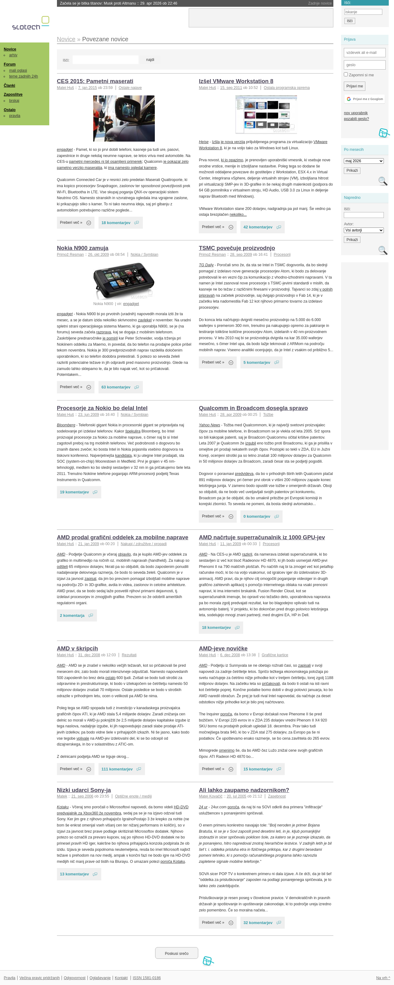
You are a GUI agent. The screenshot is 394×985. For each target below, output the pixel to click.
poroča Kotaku (173, 861)
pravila (14, 116)
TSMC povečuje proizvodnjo (237, 248)
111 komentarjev (117, 769)
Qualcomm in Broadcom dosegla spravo (253, 408)
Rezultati (129, 655)
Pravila (9, 978)
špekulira (132, 431)
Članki (9, 85)
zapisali (304, 665)
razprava (103, 332)
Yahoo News (209, 425)
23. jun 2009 (88, 414)
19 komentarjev (74, 492)
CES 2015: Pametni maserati (95, 81)
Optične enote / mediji (133, 796)
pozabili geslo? (356, 119)
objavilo (124, 554)
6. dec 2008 (230, 655)
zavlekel (144, 320)
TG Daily (206, 265)
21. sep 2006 (82, 796)
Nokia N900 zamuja (82, 248)
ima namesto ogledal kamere (132, 168)
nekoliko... (238, 214)
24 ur (203, 807)
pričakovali (271, 683)
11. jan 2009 (230, 544)
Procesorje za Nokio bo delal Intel (102, 408)
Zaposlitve (13, 94)
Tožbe (268, 414)
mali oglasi (18, 70)
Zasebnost (277, 796)
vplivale (82, 738)
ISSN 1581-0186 (147, 978)
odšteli (62, 567)
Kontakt (121, 978)
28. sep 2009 (241, 254)
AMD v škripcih (77, 648)
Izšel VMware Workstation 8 (236, 81)
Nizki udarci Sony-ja (84, 790)
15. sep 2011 (231, 88)
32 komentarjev (257, 922)
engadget (65, 149)
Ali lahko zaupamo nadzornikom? (244, 790)
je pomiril (110, 338)
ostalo (110, 678)
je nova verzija (233, 142)
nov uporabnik (356, 113)
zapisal (90, 579)
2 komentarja (72, 615)
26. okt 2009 (98, 254)
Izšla (216, 142)
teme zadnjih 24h (23, 76)
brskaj (14, 100)
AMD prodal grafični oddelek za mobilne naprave (122, 537)
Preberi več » (71, 222)
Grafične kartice (275, 655)
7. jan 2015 (87, 88)
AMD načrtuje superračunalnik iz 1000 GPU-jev (262, 537)
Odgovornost (75, 978)
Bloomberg (66, 425)
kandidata (123, 455)
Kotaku (63, 807)
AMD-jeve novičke (223, 648)
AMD (61, 554)
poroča (226, 714)
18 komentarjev (116, 222)
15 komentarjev (257, 769)
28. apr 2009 (230, 414)
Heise (203, 142)
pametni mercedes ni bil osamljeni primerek (105, 161)
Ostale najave (130, 88)
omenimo (227, 750)
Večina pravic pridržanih (39, 978)
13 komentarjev (74, 874)
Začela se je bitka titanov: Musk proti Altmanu (118, 3)
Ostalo (9, 110)
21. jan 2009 (88, 544)
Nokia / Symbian (144, 254)
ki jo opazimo (232, 160)
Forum (9, 64)
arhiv (13, 55)
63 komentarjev (116, 387)
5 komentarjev (256, 362)
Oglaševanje (100, 978)
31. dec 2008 (89, 655)
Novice (10, 49)
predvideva (244, 474)
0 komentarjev (256, 516)
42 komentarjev (257, 227)
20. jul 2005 (236, 796)
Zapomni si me (359, 74)
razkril (247, 554)
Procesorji (282, 254)
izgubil (250, 443)
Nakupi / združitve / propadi (144, 544)
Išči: (66, 60)
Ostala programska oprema (287, 88)
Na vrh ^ (383, 978)
